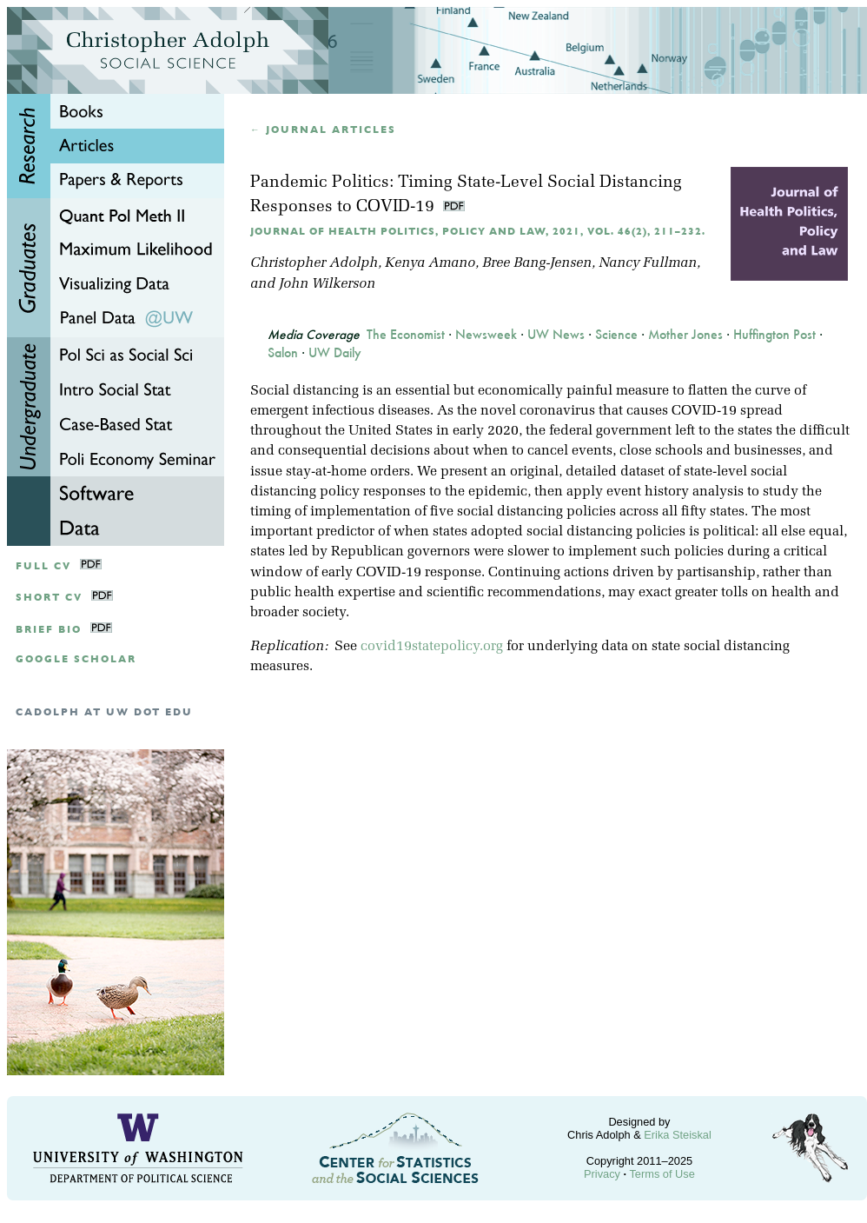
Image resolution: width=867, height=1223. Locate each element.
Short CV (49, 597)
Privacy (602, 1173)
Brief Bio (49, 629)
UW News (556, 334)
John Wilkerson (327, 284)
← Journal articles (323, 130)
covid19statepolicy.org (432, 647)
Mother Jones (685, 334)
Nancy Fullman (648, 263)
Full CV (43, 566)
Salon (283, 353)
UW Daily (334, 353)
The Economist (406, 334)
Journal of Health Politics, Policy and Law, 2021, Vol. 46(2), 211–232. (477, 231)
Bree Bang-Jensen (537, 263)
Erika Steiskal (677, 1134)
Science (616, 334)
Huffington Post (774, 334)
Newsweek (486, 334)
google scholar (76, 659)
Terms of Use (661, 1173)
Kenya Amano (430, 263)
